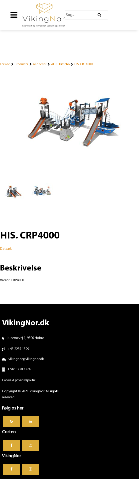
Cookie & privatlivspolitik (18, 380)
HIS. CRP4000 (83, 64)
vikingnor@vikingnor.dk (26, 359)
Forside (5, 64)
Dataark (6, 249)
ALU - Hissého (60, 64)
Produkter (21, 64)
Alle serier (39, 64)
